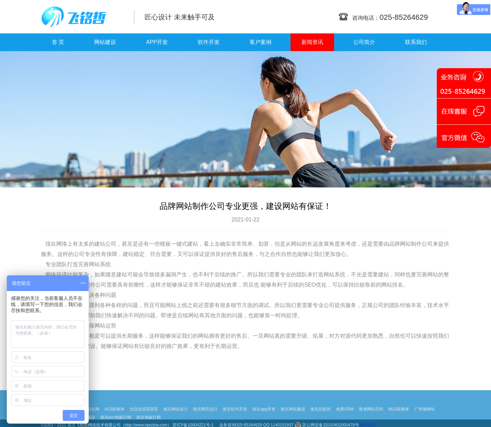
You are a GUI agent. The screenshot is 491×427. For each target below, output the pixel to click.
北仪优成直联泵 (144, 416)
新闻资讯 (312, 42)
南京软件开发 (235, 416)
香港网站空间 (371, 416)
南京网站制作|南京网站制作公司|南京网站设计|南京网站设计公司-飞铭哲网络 (82, 16)
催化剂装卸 (320, 416)
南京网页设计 (205, 416)
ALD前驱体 (114, 416)
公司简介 (364, 42)
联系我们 (416, 42)
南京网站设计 (175, 416)
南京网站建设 (293, 416)
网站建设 (105, 42)
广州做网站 (424, 416)
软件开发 (209, 42)
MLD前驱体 (398, 416)
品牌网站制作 (405, 244)
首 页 (58, 42)
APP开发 (157, 42)
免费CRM (344, 416)
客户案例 (260, 42)
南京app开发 (264, 416)
